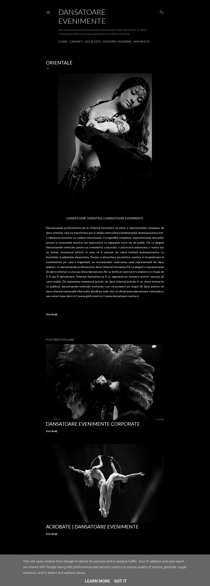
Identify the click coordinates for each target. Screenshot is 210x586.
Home (62, 41)
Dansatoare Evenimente (82, 16)
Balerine (125, 41)
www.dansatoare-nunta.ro (122, 296)
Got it (120, 581)
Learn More (97, 581)
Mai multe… (143, 41)
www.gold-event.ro (90, 296)
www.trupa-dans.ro (63, 296)
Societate (93, 41)
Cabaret (76, 41)
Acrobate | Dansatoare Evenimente (92, 526)
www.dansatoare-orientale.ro (145, 291)
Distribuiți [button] (51, 314)
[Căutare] (161, 11)
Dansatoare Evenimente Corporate (93, 424)
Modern (109, 41)
